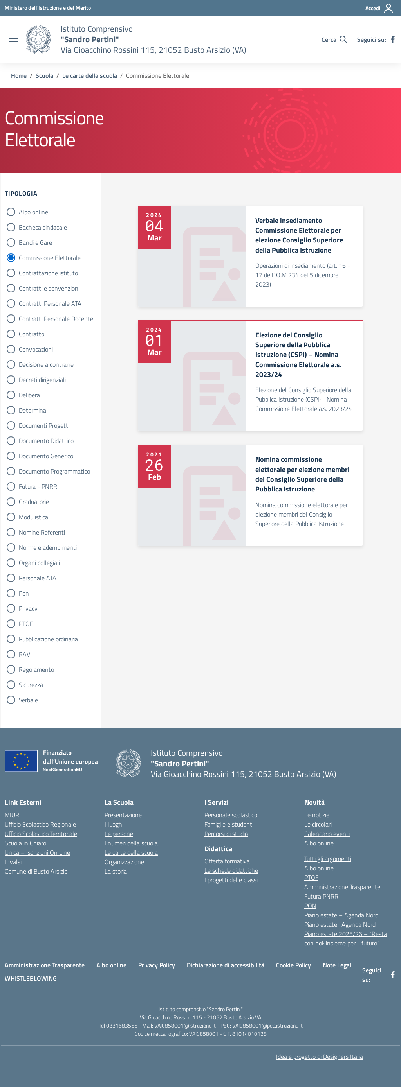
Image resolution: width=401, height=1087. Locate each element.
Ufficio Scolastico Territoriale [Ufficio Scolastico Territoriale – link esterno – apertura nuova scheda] (41, 833)
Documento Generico (46, 456)
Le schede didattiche (231, 870)
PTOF (26, 623)
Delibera (29, 395)
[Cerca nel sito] (334, 39)
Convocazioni (36, 349)
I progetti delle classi (231, 879)
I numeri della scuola (131, 843)
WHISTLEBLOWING (31, 978)
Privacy (28, 608)
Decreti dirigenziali (42, 379)
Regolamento (36, 669)
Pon (24, 593)
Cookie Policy (293, 965)
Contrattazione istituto (48, 273)
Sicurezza (31, 684)
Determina (32, 410)
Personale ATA (37, 578)
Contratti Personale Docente (56, 318)
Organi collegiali (39, 562)
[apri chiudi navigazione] (13, 39)
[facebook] (392, 39)
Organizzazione (124, 861)
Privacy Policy (156, 965)
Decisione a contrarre (46, 364)
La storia (116, 871)
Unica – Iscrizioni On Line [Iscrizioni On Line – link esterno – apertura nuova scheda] (37, 852)
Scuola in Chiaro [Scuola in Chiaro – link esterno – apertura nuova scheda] (25, 843)
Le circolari (318, 824)
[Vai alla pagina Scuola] (44, 75)
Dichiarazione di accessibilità (225, 965)
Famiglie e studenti (228, 824)
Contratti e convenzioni (49, 288)
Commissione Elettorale (50, 257)
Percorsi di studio (226, 833)
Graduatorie (34, 501)
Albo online (33, 212)
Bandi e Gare (35, 242)
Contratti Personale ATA (50, 303)
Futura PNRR (321, 896)
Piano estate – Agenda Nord (341, 915)
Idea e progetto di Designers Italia (319, 1056)
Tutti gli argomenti (327, 858)
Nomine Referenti (42, 532)
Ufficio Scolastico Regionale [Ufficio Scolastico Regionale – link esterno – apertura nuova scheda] (40, 824)
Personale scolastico (230, 815)
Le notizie (316, 815)
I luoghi (114, 824)
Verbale (28, 700)
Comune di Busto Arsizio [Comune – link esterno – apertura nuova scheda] (36, 871)
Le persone (119, 833)
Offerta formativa (227, 861)
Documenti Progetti (44, 425)
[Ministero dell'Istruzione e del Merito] (48, 8)
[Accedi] (379, 8)
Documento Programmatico (54, 471)
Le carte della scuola (131, 852)
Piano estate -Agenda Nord (340, 924)
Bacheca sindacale (43, 227)
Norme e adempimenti (48, 547)
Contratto (31, 334)
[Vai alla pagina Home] (19, 75)
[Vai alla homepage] (38, 39)
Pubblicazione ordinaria (48, 639)
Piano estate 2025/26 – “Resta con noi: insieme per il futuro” (345, 938)
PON (310, 905)
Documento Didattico (46, 440)
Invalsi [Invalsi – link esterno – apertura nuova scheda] (13, 861)
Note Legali (338, 965)
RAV (24, 654)
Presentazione (123, 815)
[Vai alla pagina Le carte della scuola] (89, 75)
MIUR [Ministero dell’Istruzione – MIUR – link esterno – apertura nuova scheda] (12, 815)
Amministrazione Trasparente (342, 886)
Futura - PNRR (38, 486)
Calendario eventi (327, 833)
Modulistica (33, 517)
